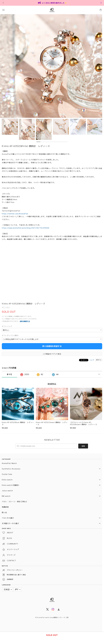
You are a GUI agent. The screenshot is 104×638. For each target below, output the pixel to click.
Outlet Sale (7, 474)
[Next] (101, 66)
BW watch (6, 496)
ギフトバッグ (7, 326)
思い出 (4, 512)
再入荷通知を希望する (52, 346)
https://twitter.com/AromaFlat (15, 213)
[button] (3, 10)
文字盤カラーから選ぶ (10, 523)
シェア (91, 360)
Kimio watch (7, 479)
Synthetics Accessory (11, 469)
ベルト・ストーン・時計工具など (14, 501)
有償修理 (5, 507)
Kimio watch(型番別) (10, 485)
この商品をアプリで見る (52, 354)
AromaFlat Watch (9, 463)
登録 (83, 446)
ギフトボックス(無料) (10, 335)
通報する (98, 360)
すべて (9, 374)
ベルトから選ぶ (8, 518)
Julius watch (7, 490)
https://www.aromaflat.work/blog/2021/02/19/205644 (25, 228)
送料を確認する (25, 321)
